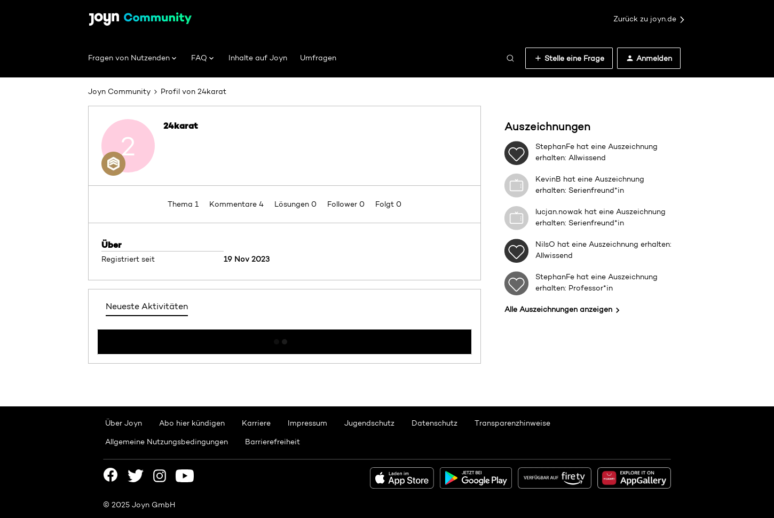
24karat (180, 125)
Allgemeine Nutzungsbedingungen (166, 441)
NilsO (545, 244)
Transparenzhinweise (512, 423)
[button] (569, 58)
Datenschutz (434, 423)
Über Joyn (123, 423)
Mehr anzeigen (284, 338)
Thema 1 (184, 204)
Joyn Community (119, 91)
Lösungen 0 (296, 204)
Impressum (307, 423)
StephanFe (554, 146)
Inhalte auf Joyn (257, 57)
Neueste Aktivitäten (147, 306)
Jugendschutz (369, 423)
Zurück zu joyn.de (649, 19)
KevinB (548, 179)
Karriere (256, 423)
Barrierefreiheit (272, 441)
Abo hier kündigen (192, 423)
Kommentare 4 (237, 204)
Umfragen (318, 57)
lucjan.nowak (558, 211)
